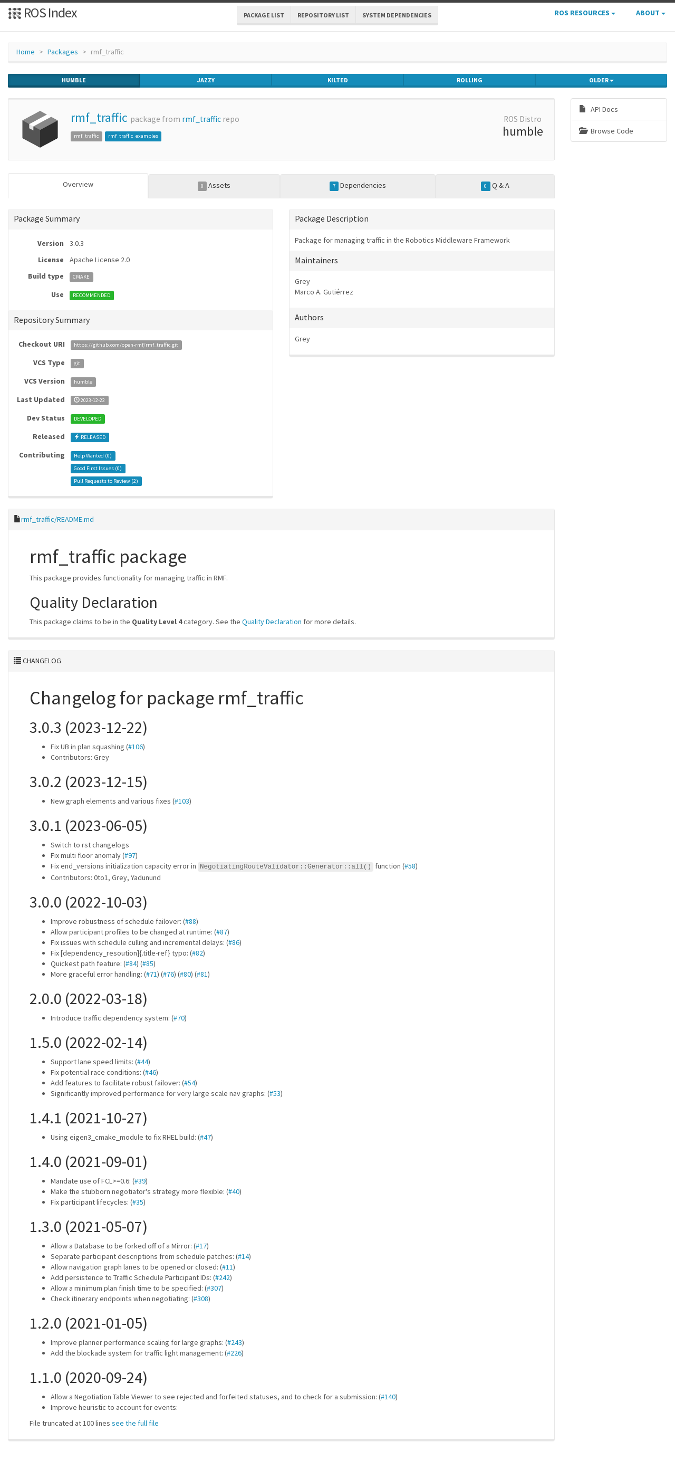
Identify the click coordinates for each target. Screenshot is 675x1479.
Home (25, 51)
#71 (151, 974)
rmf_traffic (99, 117)
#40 (233, 1191)
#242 (222, 1277)
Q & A (495, 185)
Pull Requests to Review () (106, 481)
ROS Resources (584, 12)
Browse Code (606, 131)
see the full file (135, 1423)
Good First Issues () (98, 468)
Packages (62, 51)
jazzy (206, 80)
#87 (221, 932)
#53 (275, 1093)
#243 (234, 1342)
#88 (190, 921)
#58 (410, 866)
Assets (214, 185)
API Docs (598, 109)
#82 (197, 953)
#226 (234, 1353)
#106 (135, 746)
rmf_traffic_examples (133, 135)
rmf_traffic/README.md (57, 519)
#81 (202, 974)
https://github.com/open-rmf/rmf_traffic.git (126, 344)
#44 (142, 1061)
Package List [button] (264, 15)
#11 (227, 1267)
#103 (182, 801)
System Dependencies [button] (396, 15)
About (651, 12)
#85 (147, 963)
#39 (140, 1181)
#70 (179, 1018)
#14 (243, 1256)
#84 (131, 963)
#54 (189, 1082)
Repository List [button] (323, 15)
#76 (168, 974)
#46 (150, 1072)
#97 (130, 855)
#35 (137, 1202)
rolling (470, 80)
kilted (337, 80)
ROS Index (42, 12)
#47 (205, 1137)
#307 (214, 1288)
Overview (78, 184)
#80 (185, 974)
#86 (233, 942)
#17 (201, 1246)
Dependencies (358, 185)
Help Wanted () (93, 455)
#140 (388, 1396)
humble (74, 80)
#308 (201, 1298)
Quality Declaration (272, 621)
